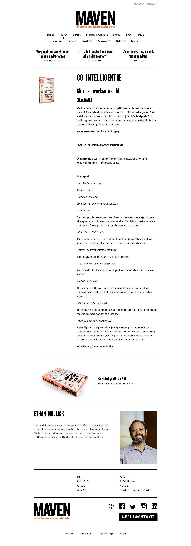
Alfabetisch (121, 41)
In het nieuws (58, 41)
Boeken (63, 34)
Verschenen (87, 41)
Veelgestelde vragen (105, 534)
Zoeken (140, 34)
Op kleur (134, 41)
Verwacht (73, 41)
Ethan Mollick (84, 100)
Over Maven (70, 534)
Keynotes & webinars (97, 34)
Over (128, 34)
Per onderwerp (104, 41)
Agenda (117, 34)
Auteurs (77, 34)
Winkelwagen (152, 4)
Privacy (123, 534)
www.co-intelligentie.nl (112, 145)
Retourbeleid (86, 534)
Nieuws (50, 34)
